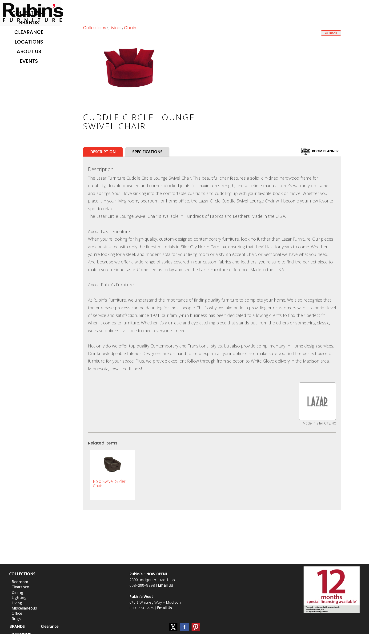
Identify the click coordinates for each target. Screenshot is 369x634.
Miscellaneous (24, 608)
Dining (17, 592)
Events (29, 61)
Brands (29, 22)
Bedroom (20, 581)
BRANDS (17, 626)
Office (17, 613)
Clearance (28, 32)
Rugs (16, 618)
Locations (29, 41)
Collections (29, 12)
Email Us (165, 585)
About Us (29, 51)
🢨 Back (331, 33)
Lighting (19, 597)
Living (115, 28)
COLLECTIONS (22, 574)
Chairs (130, 28)
